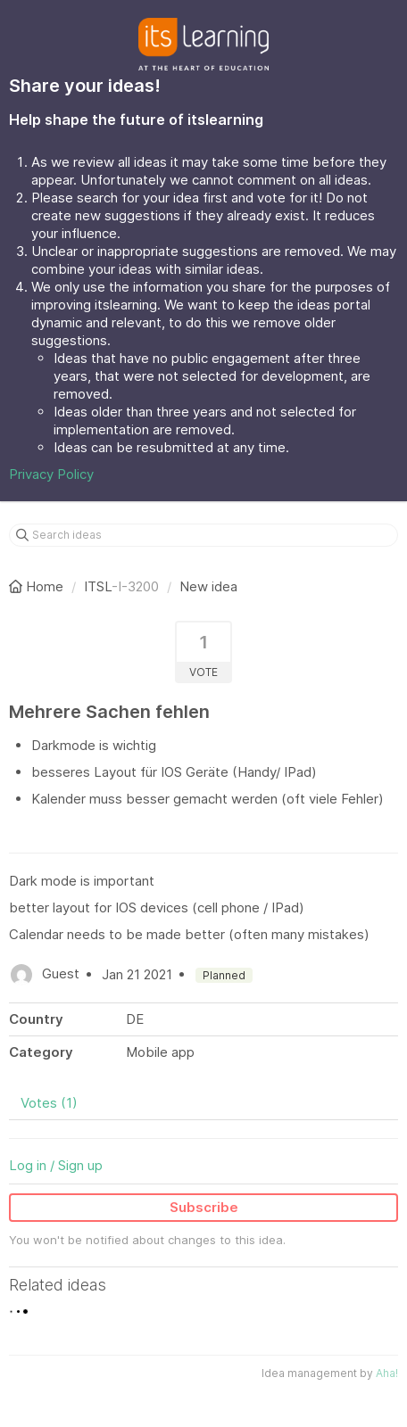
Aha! (387, 1373)
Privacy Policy (51, 474)
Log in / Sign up (56, 1165)
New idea (208, 586)
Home (38, 586)
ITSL (98, 586)
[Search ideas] (203, 535)
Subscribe (204, 1207)
